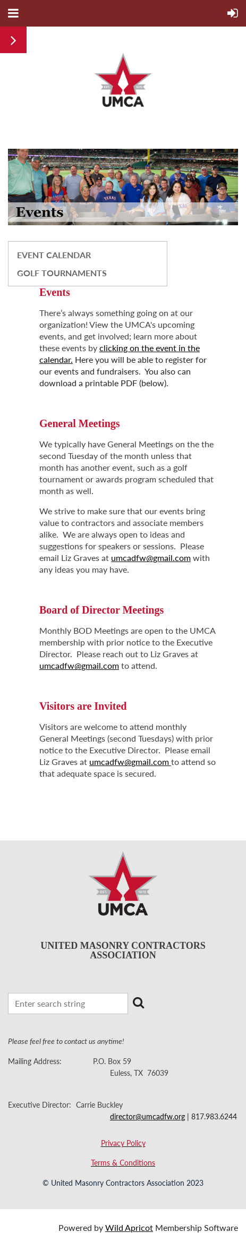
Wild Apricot (129, 1227)
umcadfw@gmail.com (151, 557)
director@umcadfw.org (147, 1116)
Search (138, 1002)
